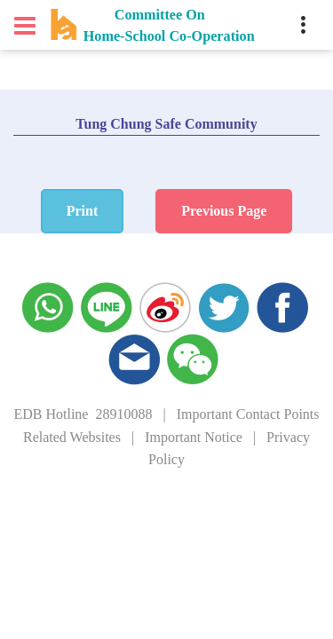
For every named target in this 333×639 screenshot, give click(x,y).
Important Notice (193, 437)
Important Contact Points (248, 414)
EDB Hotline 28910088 (82, 414)
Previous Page (223, 210)
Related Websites (72, 437)
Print (83, 210)
